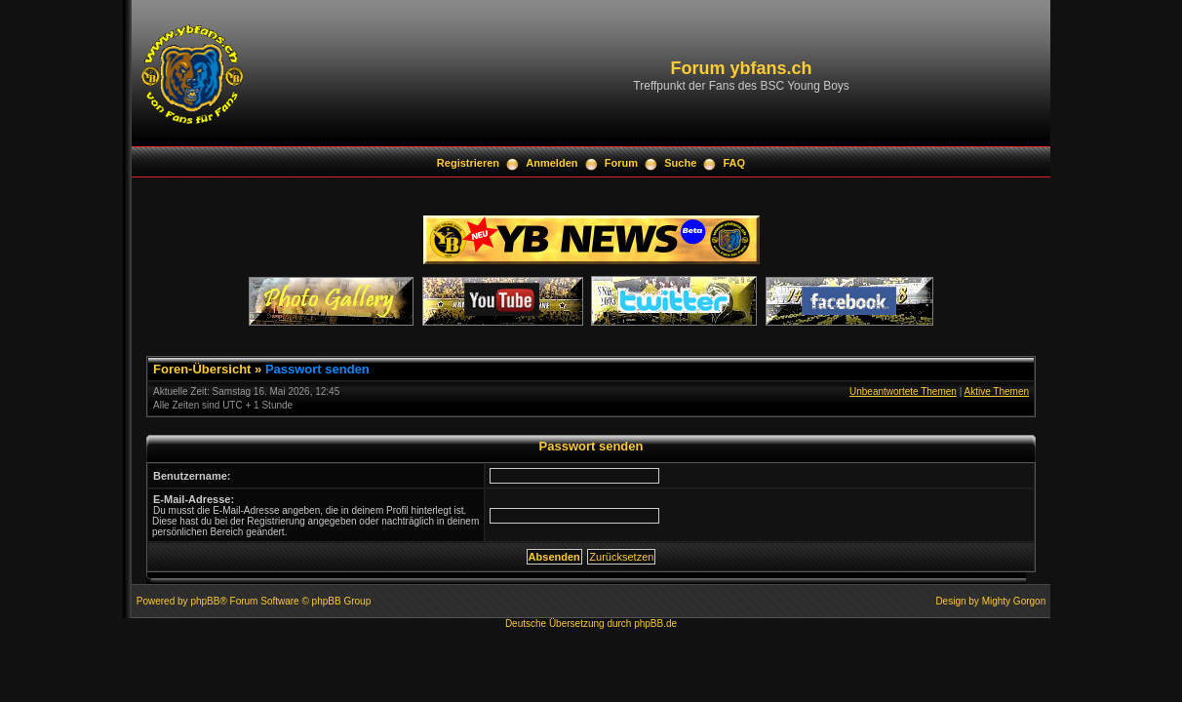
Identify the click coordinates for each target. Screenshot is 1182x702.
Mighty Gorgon (1014, 601)
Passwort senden (317, 369)
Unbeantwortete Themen (903, 391)
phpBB (204, 601)
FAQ (735, 163)
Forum (621, 163)
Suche (680, 163)
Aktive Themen (996, 391)
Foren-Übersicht (202, 369)
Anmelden (551, 163)
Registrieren (468, 163)
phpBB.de (655, 623)
